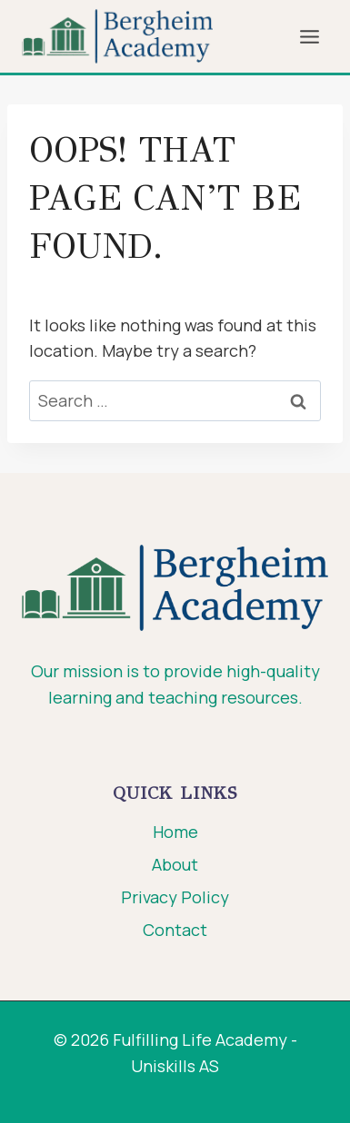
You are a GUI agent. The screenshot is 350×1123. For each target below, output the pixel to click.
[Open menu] (309, 36)
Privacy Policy (175, 897)
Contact (175, 930)
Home (175, 831)
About (175, 864)
